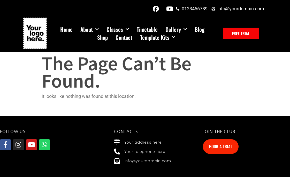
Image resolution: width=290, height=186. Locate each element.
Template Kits (157, 37)
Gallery (176, 29)
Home (66, 29)
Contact (124, 37)
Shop (102, 37)
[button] (241, 33)
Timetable (147, 29)
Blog (199, 29)
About (89, 29)
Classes (117, 29)
